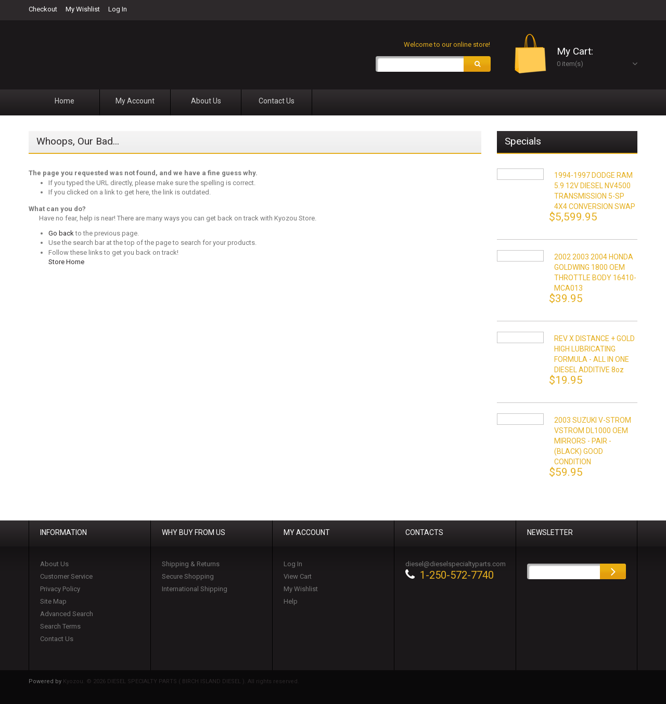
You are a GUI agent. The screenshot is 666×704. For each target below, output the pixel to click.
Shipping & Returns (191, 564)
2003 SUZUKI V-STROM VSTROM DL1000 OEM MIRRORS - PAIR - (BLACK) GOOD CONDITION (592, 441)
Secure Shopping (188, 576)
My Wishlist (83, 9)
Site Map (53, 601)
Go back (61, 233)
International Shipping (194, 589)
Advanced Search (66, 614)
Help (291, 601)
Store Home (66, 262)
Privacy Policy (60, 589)
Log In (117, 9)
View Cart (298, 576)
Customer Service (66, 576)
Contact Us (56, 639)
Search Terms (60, 626)
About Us (54, 564)
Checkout (43, 9)
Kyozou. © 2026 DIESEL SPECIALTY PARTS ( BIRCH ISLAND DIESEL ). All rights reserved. (181, 681)
